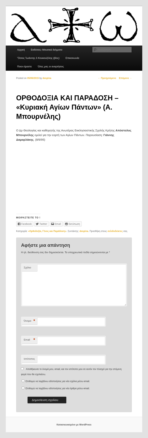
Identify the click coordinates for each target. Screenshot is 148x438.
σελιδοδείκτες (115, 231)
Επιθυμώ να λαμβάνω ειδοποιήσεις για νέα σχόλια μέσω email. (58, 381)
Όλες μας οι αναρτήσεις (51, 66)
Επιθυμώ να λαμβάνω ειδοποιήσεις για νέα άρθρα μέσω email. (58, 388)
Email (29, 340)
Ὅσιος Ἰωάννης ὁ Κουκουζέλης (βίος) (38, 58)
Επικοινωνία (72, 58)
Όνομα (29, 321)
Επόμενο (125, 78)
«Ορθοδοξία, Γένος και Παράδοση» (47, 231)
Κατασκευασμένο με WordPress (74, 424)
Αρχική (21, 49)
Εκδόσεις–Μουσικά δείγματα (46, 49)
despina (47, 78)
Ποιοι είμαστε (24, 66)
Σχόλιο (27, 267)
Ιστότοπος (29, 358)
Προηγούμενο (107, 78)
